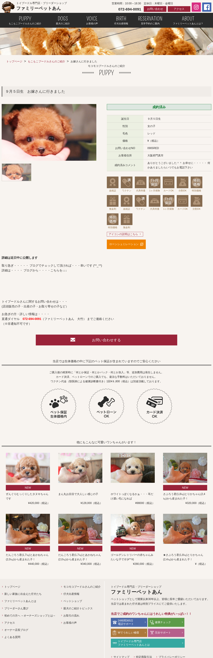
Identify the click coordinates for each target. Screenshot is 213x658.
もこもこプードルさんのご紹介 (46, 61)
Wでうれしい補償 (195, 623)
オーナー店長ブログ (16, 630)
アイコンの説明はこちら (123, 234)
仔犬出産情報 (71, 594)
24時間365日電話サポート (126, 623)
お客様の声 (70, 623)
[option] (49, 132)
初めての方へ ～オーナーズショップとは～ (30, 616)
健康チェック (160, 623)
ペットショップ (72, 602)
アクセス (179, 9)
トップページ (14, 61)
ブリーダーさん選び (16, 609)
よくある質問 (12, 638)
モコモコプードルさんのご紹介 (82, 587)
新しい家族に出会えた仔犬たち (23, 594)
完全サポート (126, 633)
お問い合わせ (155, 9)
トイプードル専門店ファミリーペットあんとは (168, 633)
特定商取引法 (144, 647)
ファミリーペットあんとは (20, 602)
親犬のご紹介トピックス (78, 609)
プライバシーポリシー (172, 647)
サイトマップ (121, 647)
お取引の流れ (71, 616)
